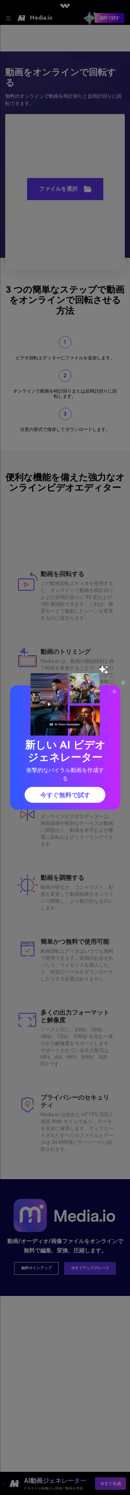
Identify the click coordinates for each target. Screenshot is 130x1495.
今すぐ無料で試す (65, 795)
